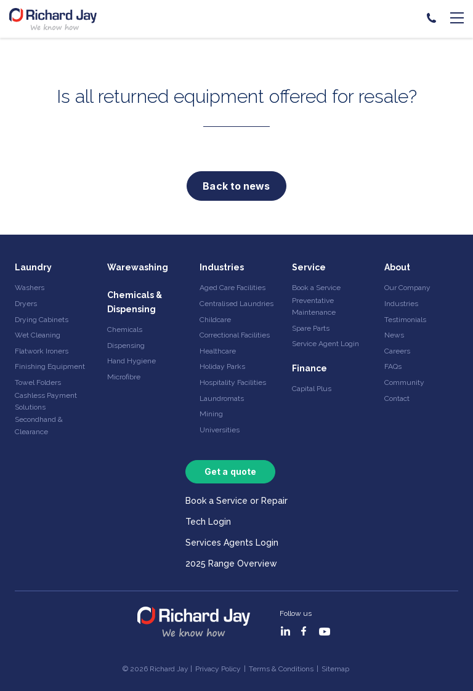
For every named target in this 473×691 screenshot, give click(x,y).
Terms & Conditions (281, 669)
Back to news (236, 186)
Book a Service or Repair (236, 501)
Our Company (407, 287)
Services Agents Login (231, 543)
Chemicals (124, 329)
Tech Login (208, 522)
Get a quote (230, 471)
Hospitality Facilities (233, 382)
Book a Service (316, 287)
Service (309, 267)
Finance (309, 368)
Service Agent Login (325, 343)
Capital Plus (311, 388)
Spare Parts (310, 328)
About (397, 267)
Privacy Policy (218, 669)
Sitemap (335, 669)
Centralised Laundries (236, 303)
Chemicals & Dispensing (134, 301)
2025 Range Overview (231, 563)
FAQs (393, 366)
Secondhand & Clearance (39, 425)
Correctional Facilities (235, 335)
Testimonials (405, 319)
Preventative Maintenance (314, 306)
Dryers (26, 303)
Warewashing (137, 267)
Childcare (215, 319)
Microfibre (123, 377)
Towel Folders (38, 382)
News (394, 335)
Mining (211, 414)
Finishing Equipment (50, 366)
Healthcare (218, 351)
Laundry (33, 267)
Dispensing (126, 345)
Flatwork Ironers (41, 351)
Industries (222, 267)
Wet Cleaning (37, 335)
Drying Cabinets (41, 319)
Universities (220, 430)
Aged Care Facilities (232, 287)
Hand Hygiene (131, 361)
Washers (29, 287)
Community (404, 382)
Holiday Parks (222, 366)
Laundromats (222, 398)
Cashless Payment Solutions (46, 401)
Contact (397, 398)
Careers (397, 351)
